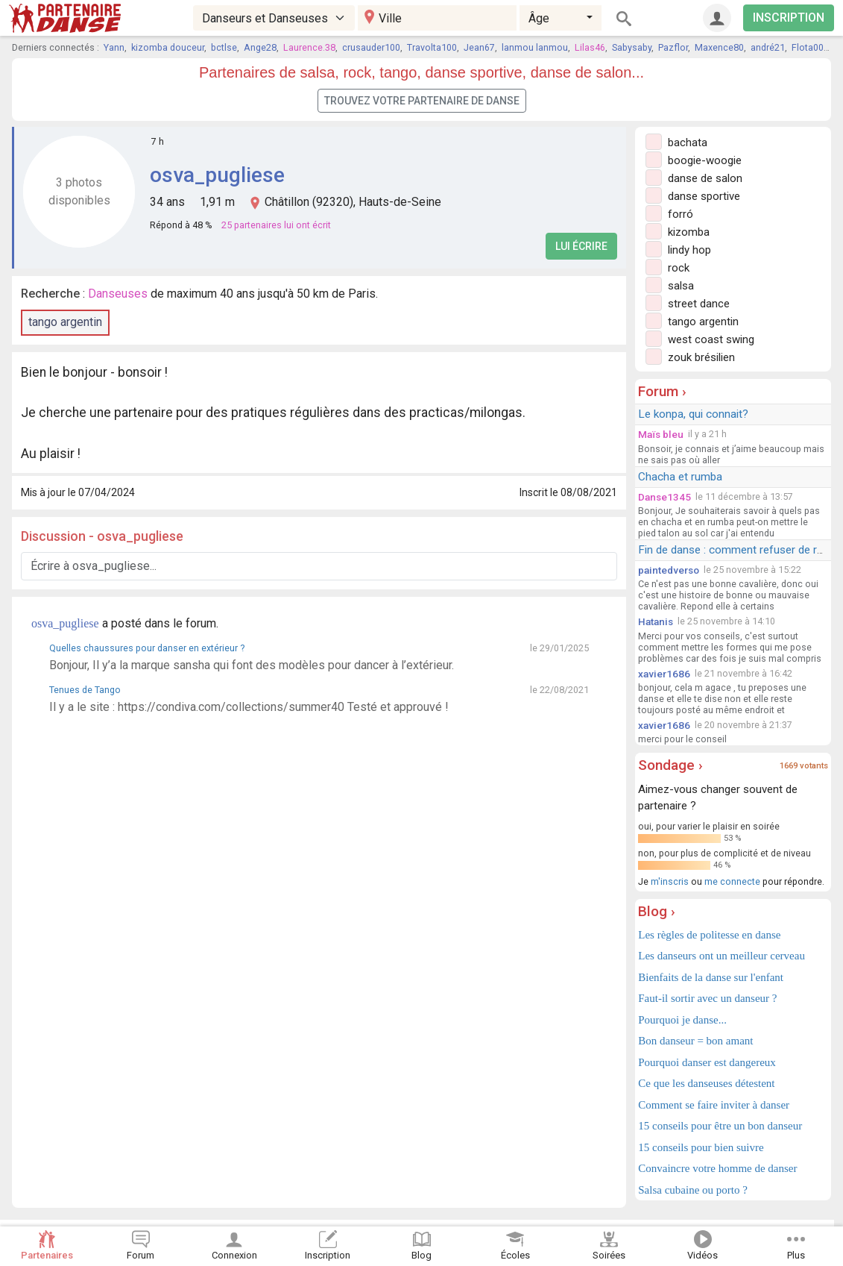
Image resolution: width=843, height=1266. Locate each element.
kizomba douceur (167, 47)
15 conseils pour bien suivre (700, 1147)
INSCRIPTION (788, 17)
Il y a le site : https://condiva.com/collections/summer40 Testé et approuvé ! (249, 707)
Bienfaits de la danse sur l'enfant (710, 977)
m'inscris (670, 881)
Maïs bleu (660, 434)
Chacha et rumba (680, 476)
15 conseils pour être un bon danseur (720, 1126)
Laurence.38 (309, 47)
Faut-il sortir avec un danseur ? (707, 998)
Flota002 (810, 47)
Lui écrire (581, 246)
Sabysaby (631, 47)
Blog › (656, 911)
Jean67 (479, 47)
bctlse (224, 47)
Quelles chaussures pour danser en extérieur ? (146, 648)
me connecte (732, 881)
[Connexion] (717, 18)
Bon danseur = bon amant (695, 1041)
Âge (538, 18)
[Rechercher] (623, 18)
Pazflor (673, 47)
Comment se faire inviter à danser (713, 1105)
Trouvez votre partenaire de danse (422, 101)
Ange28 (260, 47)
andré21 (768, 47)
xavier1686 (664, 674)
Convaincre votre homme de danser (717, 1168)
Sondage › (670, 765)
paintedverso (668, 570)
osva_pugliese (217, 175)
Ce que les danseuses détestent (706, 1083)
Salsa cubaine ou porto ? (693, 1190)
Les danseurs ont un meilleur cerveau (721, 956)
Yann (114, 47)
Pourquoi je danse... (682, 1020)
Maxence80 (719, 47)
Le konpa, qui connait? (693, 414)
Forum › (662, 391)
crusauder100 (371, 47)
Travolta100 (432, 47)
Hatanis (655, 621)
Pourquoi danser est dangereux (707, 1062)
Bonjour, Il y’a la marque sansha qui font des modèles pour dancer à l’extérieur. (251, 665)
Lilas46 (590, 47)
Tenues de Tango (85, 689)
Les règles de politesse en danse (709, 935)
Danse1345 (664, 497)
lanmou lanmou (535, 47)
